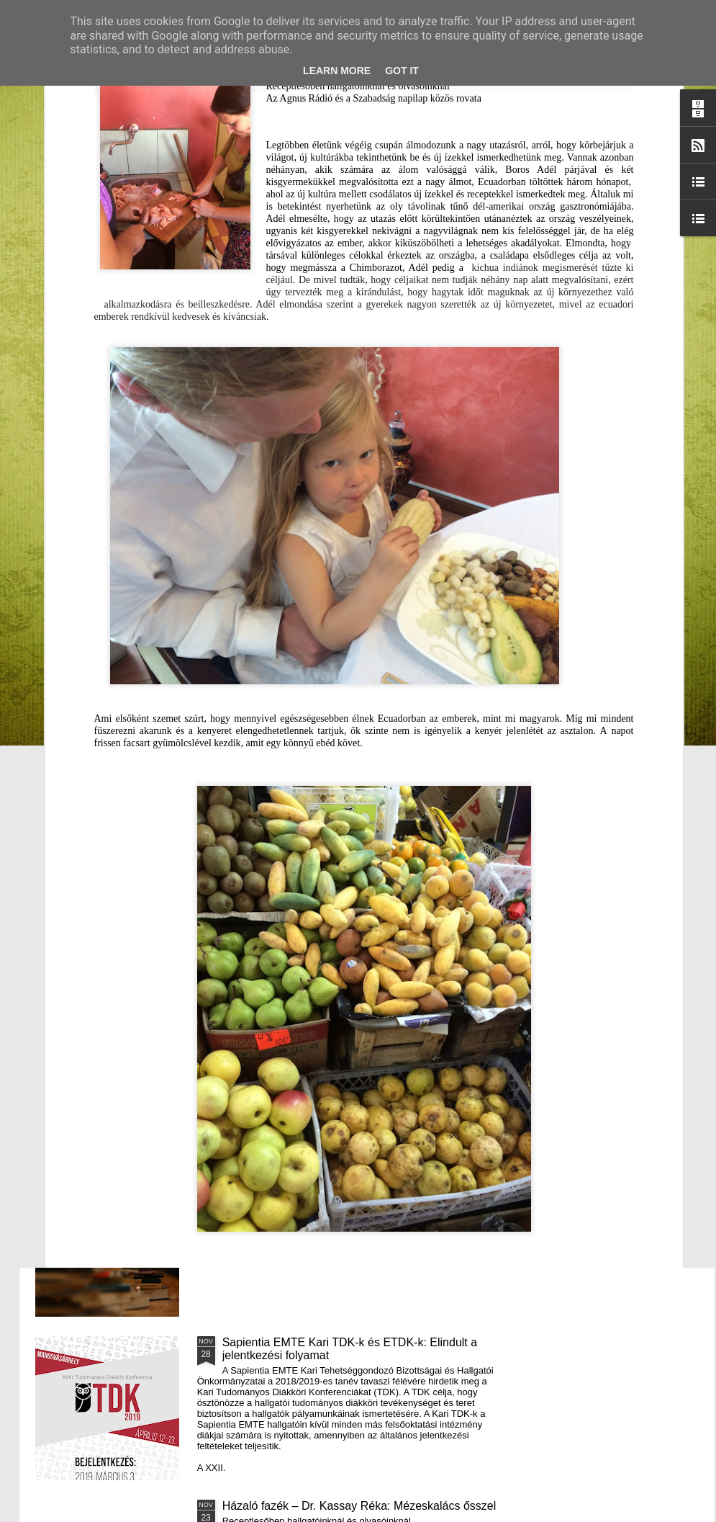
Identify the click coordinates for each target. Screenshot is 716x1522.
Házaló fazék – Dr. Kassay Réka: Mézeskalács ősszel (359, 1506)
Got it (402, 70)
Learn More (337, 70)
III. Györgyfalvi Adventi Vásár (296, 1015)
